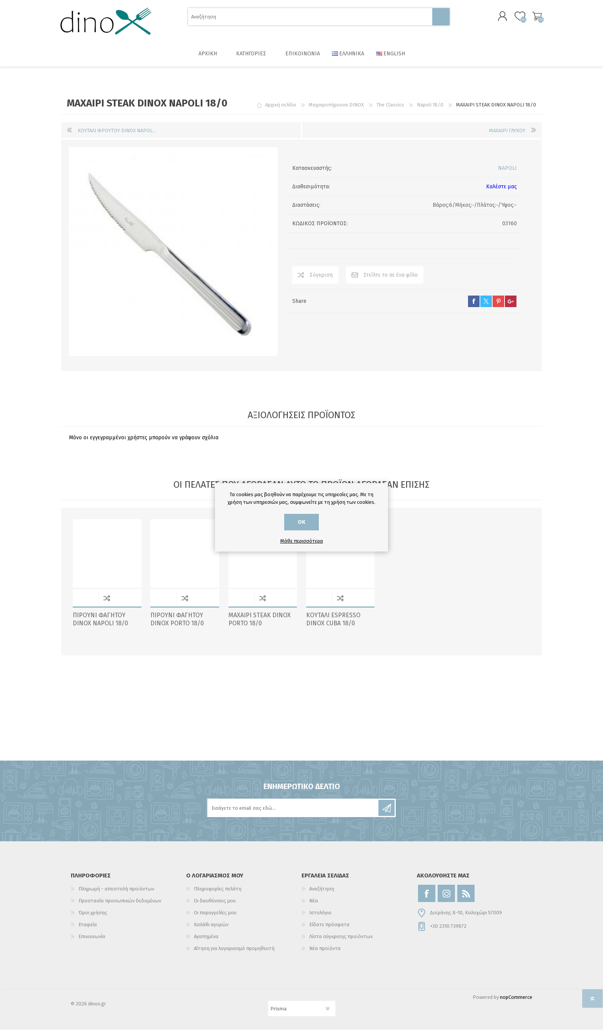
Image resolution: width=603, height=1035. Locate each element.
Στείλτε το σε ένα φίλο (390, 280)
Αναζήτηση (441, 19)
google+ (510, 306)
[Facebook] (426, 898)
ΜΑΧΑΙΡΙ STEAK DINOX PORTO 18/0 (259, 624)
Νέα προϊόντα (325, 954)
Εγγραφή (386, 813)
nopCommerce (516, 1002)
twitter (486, 306)
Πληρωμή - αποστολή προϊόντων (116, 894)
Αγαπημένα (206, 942)
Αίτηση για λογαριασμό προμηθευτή (234, 954)
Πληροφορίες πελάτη (218, 894)
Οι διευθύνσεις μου (215, 906)
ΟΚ (301, 522)
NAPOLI (507, 173)
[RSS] (466, 898)
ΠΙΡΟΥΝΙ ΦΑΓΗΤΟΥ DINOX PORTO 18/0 (177, 624)
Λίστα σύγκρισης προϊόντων (341, 942)
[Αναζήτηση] (310, 19)
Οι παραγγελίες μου (215, 918)
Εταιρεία (87, 930)
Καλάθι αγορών (533, 18)
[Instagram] (446, 898)
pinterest (498, 306)
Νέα (313, 906)
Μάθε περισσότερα (301, 541)
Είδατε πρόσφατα (329, 930)
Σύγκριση (321, 280)
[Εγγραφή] (293, 813)
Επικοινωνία (91, 942)
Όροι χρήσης (92, 918)
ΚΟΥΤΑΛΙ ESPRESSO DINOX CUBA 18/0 (333, 624)
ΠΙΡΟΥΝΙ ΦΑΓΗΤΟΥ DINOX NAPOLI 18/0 (100, 624)
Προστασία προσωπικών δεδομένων (119, 906)
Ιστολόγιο (320, 918)
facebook (474, 306)
